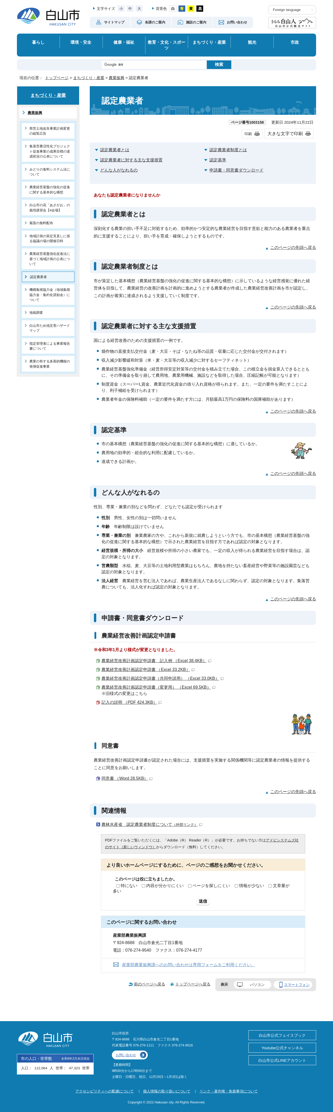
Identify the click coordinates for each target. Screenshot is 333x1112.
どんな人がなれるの (119, 170)
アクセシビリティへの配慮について (104, 1091)
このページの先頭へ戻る (293, 247)
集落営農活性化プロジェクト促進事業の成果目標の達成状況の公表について (49, 151)
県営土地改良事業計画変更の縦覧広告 (49, 131)
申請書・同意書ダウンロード (236, 170)
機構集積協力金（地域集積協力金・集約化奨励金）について (49, 295)
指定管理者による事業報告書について (49, 346)
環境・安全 (81, 42)
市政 (295, 42)
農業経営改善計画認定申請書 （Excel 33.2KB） (148, 669)
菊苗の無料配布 (41, 223)
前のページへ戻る (149, 984)
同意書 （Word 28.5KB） (126, 778)
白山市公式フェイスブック (282, 1035)
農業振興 (116, 78)
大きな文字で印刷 (285, 133)
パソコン (257, 985)
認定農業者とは (114, 150)
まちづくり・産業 (209, 42)
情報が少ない (251, 885)
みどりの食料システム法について (49, 171)
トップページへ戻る (192, 984)
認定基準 (217, 160)
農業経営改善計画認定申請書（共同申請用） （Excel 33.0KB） (162, 678)
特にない (129, 885)
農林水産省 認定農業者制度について (151, 824)
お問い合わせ (126, 1055)
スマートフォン (297, 985)
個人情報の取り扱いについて (166, 1091)
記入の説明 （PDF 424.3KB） (131, 702)
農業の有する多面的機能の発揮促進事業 (49, 363)
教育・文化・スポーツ (166, 45)
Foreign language (286, 10)
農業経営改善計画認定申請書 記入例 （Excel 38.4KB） (156, 660)
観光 (252, 42)
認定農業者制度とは (228, 150)
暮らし (38, 42)
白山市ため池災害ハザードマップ (49, 328)
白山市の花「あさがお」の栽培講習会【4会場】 (49, 207)
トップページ (56, 78)
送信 (203, 901)
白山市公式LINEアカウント (282, 1060)
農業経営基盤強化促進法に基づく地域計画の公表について (49, 259)
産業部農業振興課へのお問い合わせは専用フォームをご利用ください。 (188, 965)
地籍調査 (36, 313)
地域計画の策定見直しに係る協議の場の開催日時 (49, 238)
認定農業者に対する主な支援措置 (131, 160)
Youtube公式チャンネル (282, 1048)
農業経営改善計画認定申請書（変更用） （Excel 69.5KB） (158, 687)
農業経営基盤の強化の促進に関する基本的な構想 (49, 189)
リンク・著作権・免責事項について (229, 1091)
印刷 (248, 134)
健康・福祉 (123, 42)
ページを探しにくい (211, 885)
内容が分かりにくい (165, 885)
